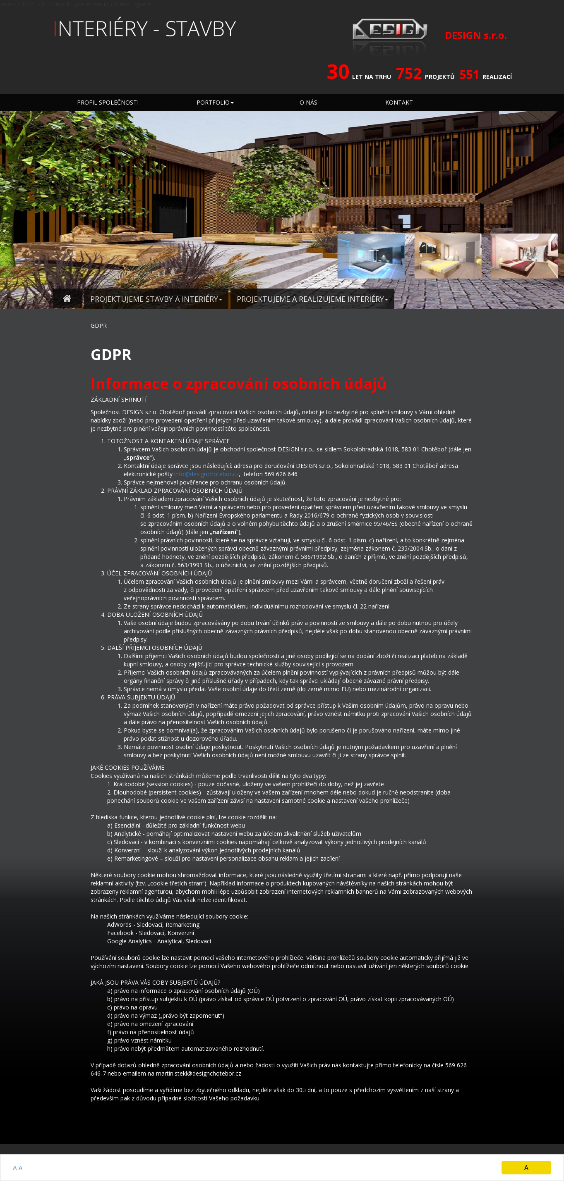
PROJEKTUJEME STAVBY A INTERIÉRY (156, 299)
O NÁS (308, 102)
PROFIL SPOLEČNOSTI (108, 102)
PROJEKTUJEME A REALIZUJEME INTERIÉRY (312, 299)
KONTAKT (399, 102)
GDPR (99, 325)
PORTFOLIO (215, 102)
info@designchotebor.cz (206, 474)
